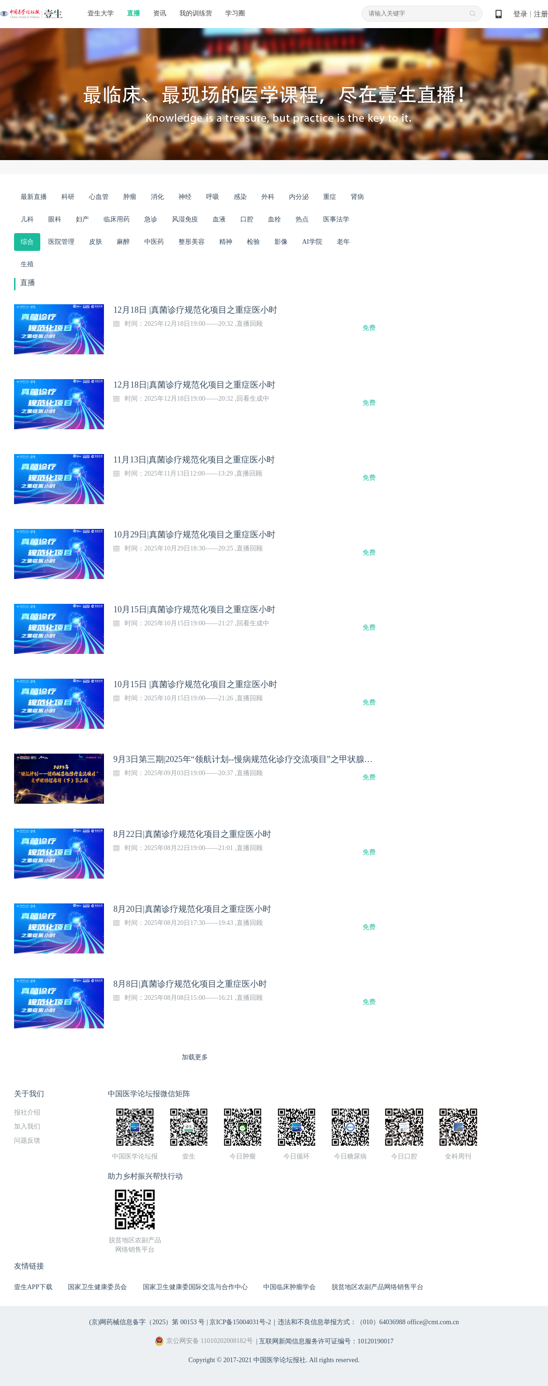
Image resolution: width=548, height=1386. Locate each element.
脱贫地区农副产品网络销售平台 (377, 1287)
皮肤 (95, 241)
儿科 (27, 219)
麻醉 (123, 241)
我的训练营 (195, 13)
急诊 (150, 219)
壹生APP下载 (33, 1287)
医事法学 (336, 219)
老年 (343, 241)
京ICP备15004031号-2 (240, 1322)
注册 (541, 14)
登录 (520, 14)
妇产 (82, 219)
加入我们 (27, 1126)
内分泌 (299, 196)
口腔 (246, 219)
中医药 (154, 241)
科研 (67, 196)
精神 (225, 241)
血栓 (274, 219)
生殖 (27, 264)
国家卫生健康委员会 (97, 1287)
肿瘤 (129, 196)
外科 (267, 196)
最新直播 (34, 196)
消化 (157, 196)
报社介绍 (27, 1112)
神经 (185, 196)
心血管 (99, 196)
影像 (281, 241)
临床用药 (117, 219)
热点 (302, 219)
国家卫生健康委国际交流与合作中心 (195, 1287)
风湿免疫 (185, 219)
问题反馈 (27, 1140)
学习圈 (235, 13)
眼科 (54, 219)
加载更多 (195, 1057)
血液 (219, 219)
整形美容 (191, 241)
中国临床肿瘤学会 (289, 1287)
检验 (253, 241)
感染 (240, 196)
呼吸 (212, 196)
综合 (27, 241)
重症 (329, 196)
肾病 (357, 196)
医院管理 (61, 241)
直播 (133, 13)
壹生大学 (101, 13)
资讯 (159, 13)
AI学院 (312, 241)
